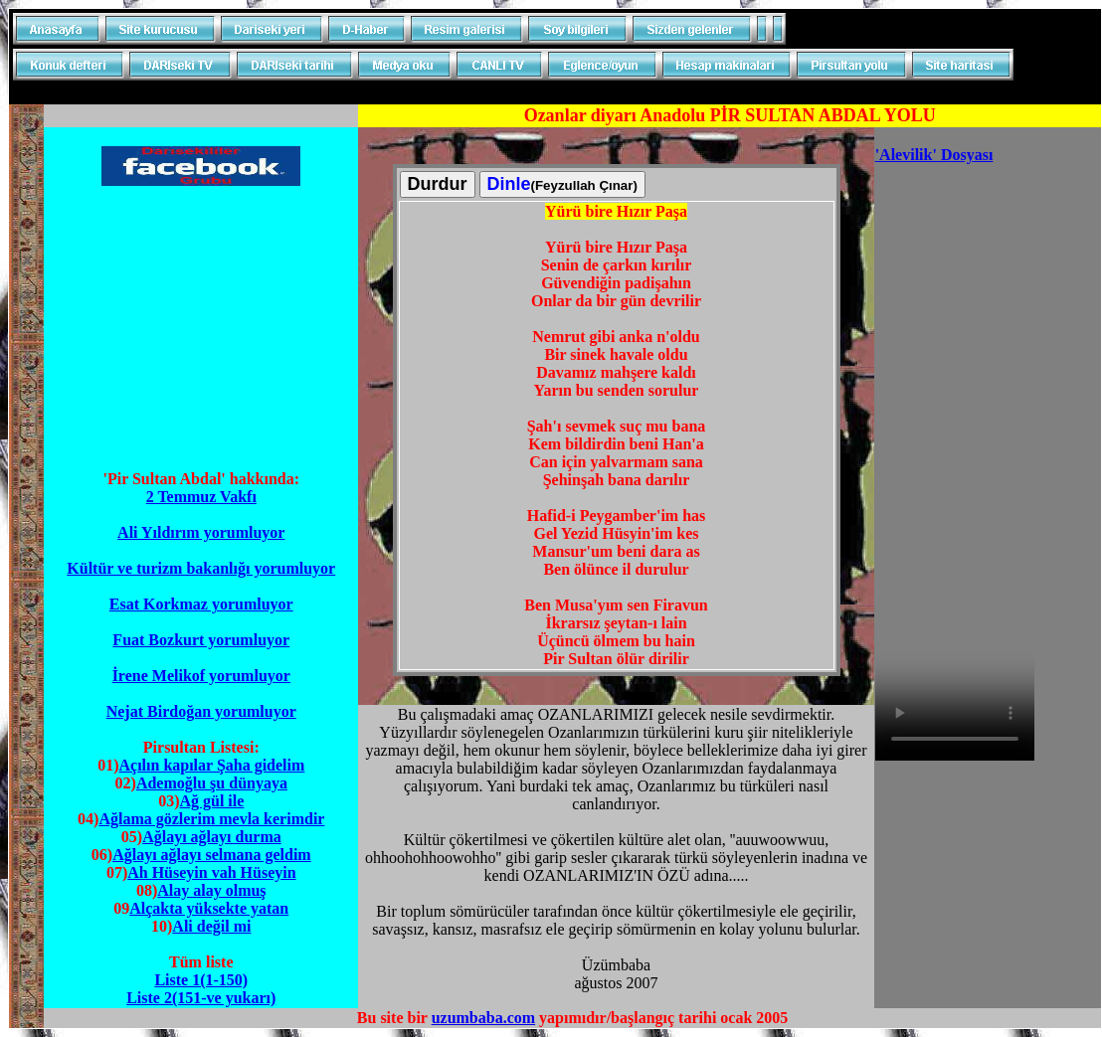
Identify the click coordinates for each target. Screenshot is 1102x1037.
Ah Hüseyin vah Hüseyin (211, 872)
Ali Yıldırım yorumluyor (200, 532)
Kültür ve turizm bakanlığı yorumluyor (201, 568)
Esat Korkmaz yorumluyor (201, 604)
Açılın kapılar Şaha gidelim (211, 765)
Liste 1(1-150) (201, 979)
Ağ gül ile (211, 800)
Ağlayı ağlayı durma (211, 836)
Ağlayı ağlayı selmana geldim (211, 854)
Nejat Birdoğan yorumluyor (201, 711)
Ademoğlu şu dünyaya (211, 783)
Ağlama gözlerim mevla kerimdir (211, 818)
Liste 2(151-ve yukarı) (201, 997)
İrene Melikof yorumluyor (201, 675)
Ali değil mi (211, 926)
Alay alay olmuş (211, 890)
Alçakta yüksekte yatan (208, 908)
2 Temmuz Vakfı (201, 496)
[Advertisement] (201, 328)
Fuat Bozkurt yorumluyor (200, 639)
